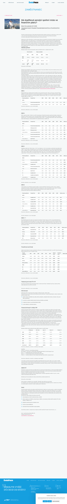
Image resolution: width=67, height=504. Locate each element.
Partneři (17, 500)
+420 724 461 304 (48, 487)
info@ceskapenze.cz (48, 488)
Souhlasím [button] (45, 501)
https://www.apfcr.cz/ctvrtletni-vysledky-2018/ (31, 92)
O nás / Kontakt (61, 2)
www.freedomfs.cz (27, 426)
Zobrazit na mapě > (33, 489)
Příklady (47, 2)
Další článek (60, 15)
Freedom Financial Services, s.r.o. (14, 499)
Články (53, 2)
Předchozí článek (8, 15)
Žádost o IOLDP (59, 487)
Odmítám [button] (49, 501)
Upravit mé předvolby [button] (56, 501)
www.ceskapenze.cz (34, 426)
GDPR (57, 488)
